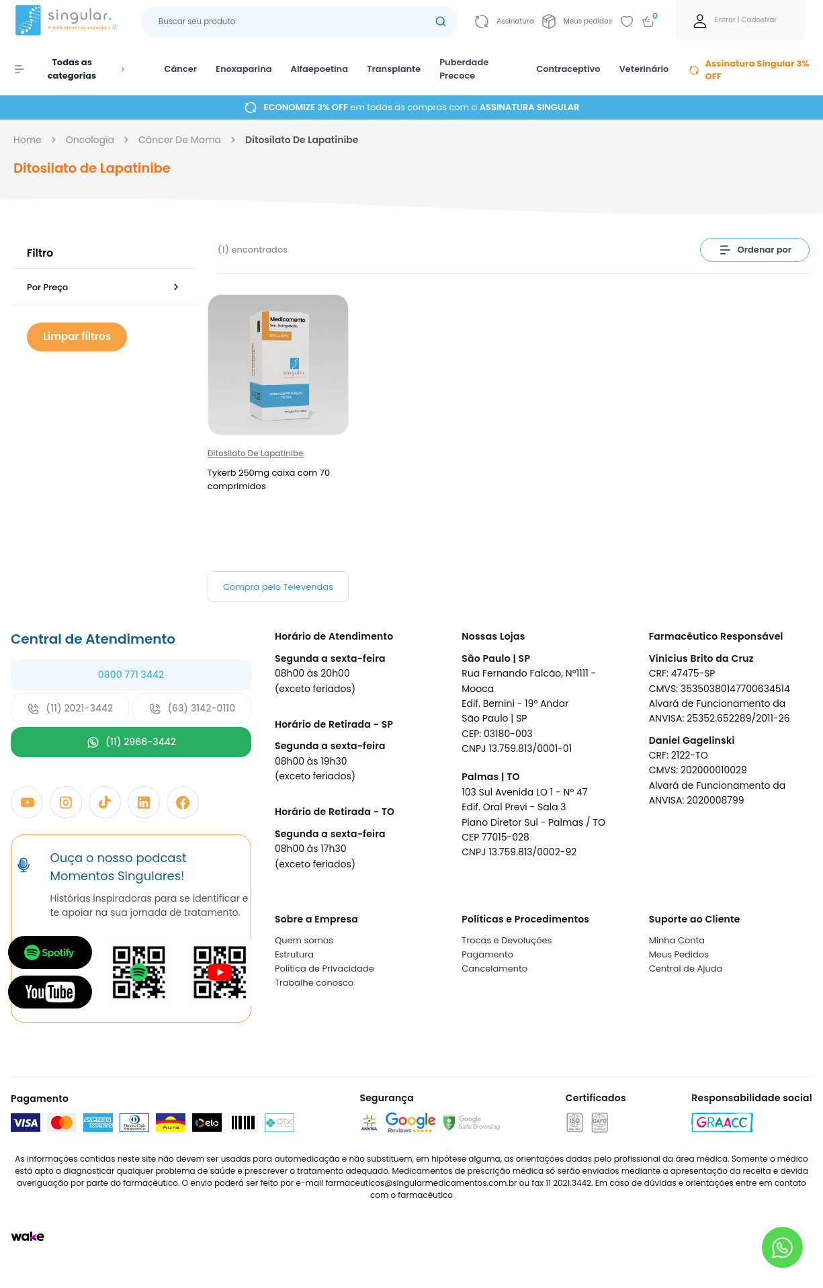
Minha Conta (677, 940)
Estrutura (294, 954)
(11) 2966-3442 (131, 742)
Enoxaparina (244, 68)
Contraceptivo (568, 68)
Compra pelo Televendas (278, 587)
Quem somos (304, 940)
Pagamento (487, 954)
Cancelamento (494, 968)
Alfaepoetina (319, 68)
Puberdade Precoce (463, 69)
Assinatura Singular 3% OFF (749, 70)
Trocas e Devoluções (507, 940)
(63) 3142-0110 (191, 708)
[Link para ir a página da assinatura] (504, 21)
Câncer (181, 68)
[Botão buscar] (440, 22)
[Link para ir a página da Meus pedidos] (577, 21)
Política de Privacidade (324, 968)
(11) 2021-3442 (70, 708)
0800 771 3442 (131, 674)
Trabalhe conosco (314, 982)
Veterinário (644, 68)
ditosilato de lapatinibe (301, 139)
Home (27, 139)
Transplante (394, 68)
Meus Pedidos (679, 954)
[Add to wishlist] (627, 21)
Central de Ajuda (686, 968)
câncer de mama (179, 139)
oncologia (90, 139)
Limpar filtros (77, 336)
